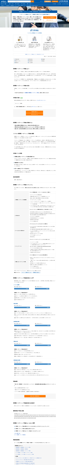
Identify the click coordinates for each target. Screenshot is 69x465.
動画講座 (23, 3)
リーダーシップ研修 (29, 448)
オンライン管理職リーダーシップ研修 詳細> (20, 430)
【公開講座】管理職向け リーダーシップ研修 (31, 90)
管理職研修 (22, 444)
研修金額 (26, 60)
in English (29, 3)
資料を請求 (48, 1)
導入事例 (54, 3)
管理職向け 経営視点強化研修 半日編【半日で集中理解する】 (25, 464)
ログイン (41, 1)
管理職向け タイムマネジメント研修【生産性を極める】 (24, 457)
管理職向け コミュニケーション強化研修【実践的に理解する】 (25, 460)
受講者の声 (37, 60)
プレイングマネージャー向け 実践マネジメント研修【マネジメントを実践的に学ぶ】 (29, 453)
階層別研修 (17, 444)
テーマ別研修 (18, 448)
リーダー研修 (23, 448)
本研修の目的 (17, 59)
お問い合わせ (55, 1)
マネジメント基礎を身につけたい (27, 268)
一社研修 (11, 3)
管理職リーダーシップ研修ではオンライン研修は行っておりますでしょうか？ (28, 426)
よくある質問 (59, 3)
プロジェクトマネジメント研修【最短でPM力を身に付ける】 (25, 455)
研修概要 (37, 59)
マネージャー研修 (27, 446)
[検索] (32, 1)
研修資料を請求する (27, 109)
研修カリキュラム (49, 59)
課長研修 (26, 444)
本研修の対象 (27, 59)
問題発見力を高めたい (36, 268)
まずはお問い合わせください (41, 98)
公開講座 (17, 3)
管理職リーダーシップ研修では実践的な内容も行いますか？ (25, 424)
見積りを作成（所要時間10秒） (50, 17)
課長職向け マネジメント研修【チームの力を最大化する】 (25, 462)
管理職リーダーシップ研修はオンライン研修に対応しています (34, 54)
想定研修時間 (17, 60)
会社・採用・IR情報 (65, 3)
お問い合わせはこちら (49, 20)
